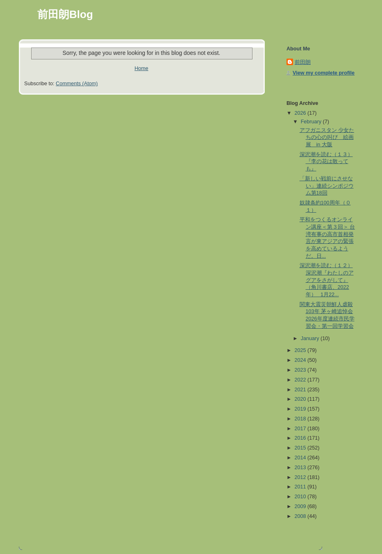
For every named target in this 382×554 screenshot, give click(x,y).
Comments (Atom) (77, 83)
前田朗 (303, 62)
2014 (301, 458)
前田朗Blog (65, 14)
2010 (301, 497)
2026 (301, 113)
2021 (301, 390)
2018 (301, 419)
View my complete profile (324, 73)
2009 (301, 506)
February (312, 122)
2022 (301, 380)
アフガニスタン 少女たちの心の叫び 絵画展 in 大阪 (327, 137)
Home (141, 68)
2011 (301, 487)
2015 (301, 448)
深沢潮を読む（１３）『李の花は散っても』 (326, 162)
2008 (301, 516)
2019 (301, 409)
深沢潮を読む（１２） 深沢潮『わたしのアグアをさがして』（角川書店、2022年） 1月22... (327, 280)
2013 (301, 467)
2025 (301, 350)
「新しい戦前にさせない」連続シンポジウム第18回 (327, 186)
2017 (301, 428)
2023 (301, 370)
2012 (301, 477)
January (311, 338)
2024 (301, 360)
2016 (301, 438)
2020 (301, 399)
